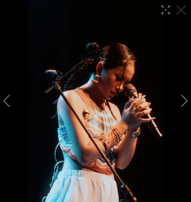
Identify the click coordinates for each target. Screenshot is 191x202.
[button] (6, 101)
